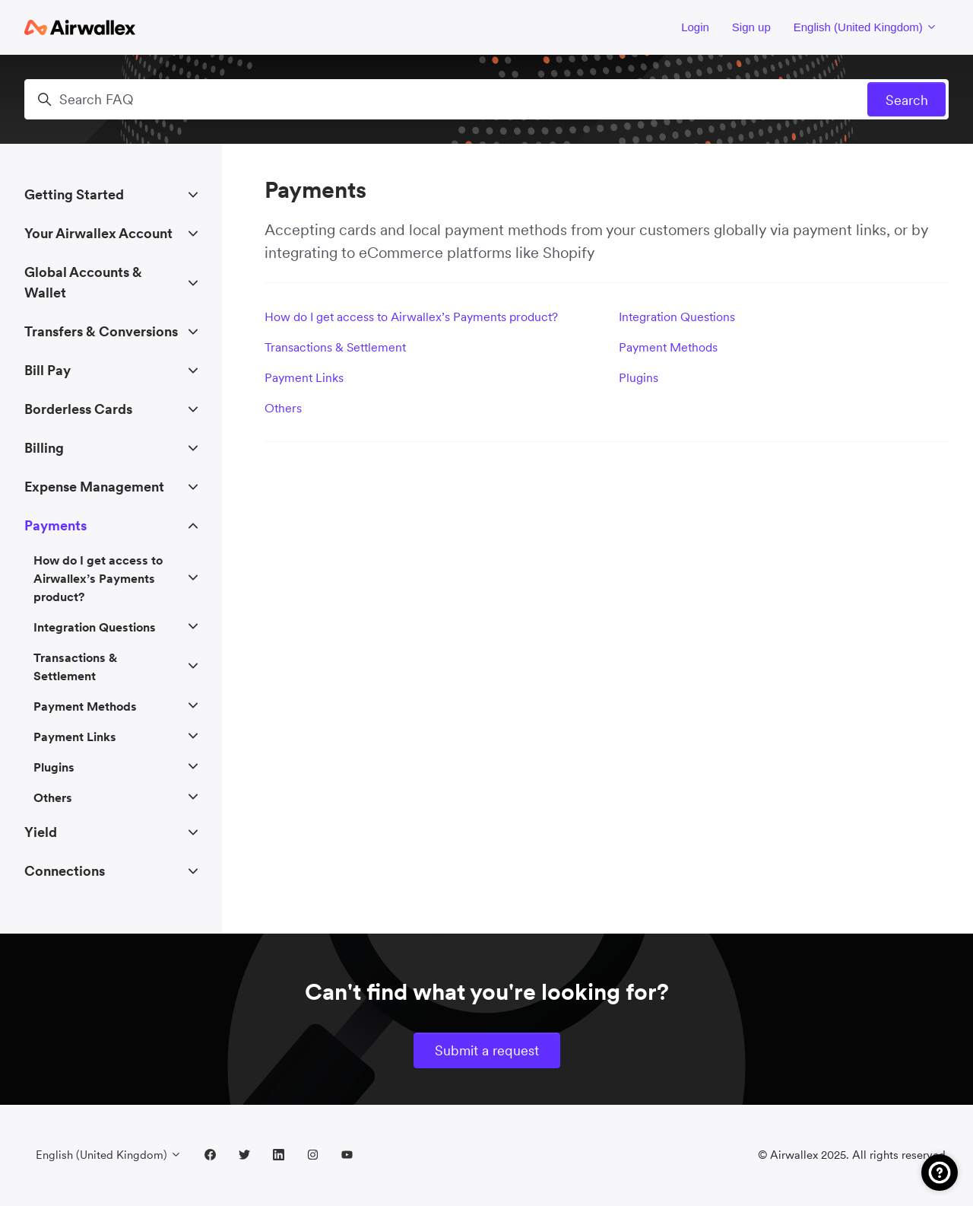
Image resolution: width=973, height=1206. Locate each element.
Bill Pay (47, 370)
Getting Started (74, 194)
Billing (44, 448)
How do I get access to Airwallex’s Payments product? (411, 316)
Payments (55, 525)
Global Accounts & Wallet (83, 282)
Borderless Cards (78, 409)
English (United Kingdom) (865, 27)
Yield (40, 832)
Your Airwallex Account (98, 233)
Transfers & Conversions (101, 331)
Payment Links (304, 377)
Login (695, 27)
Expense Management (94, 486)
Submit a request (487, 1050)
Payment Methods (668, 347)
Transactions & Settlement (335, 347)
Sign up (751, 27)
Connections (64, 871)
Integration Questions (677, 316)
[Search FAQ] (486, 99)
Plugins (638, 377)
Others (283, 407)
